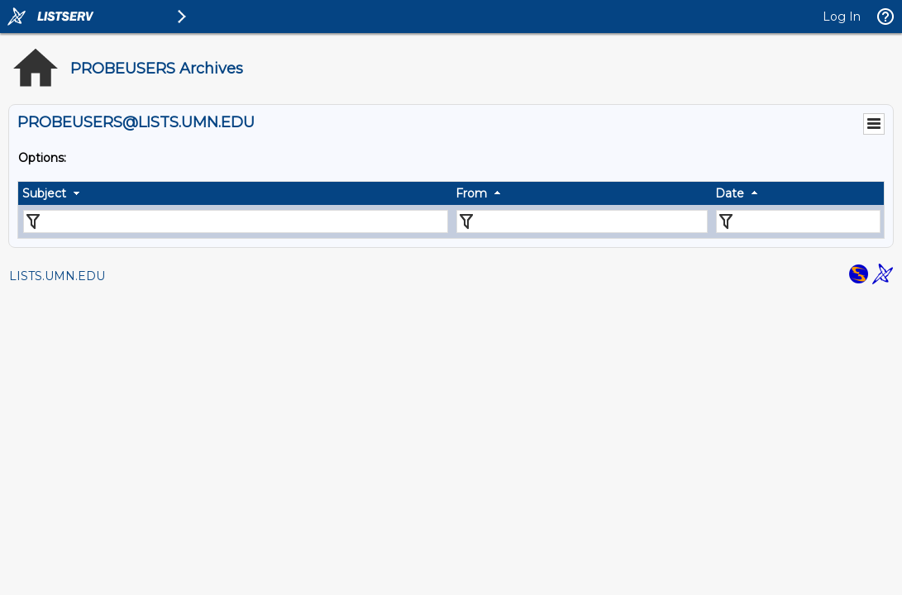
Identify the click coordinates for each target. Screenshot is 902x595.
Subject (44, 193)
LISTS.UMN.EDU (57, 276)
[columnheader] (234, 193)
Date (729, 193)
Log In (842, 16)
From (471, 193)
